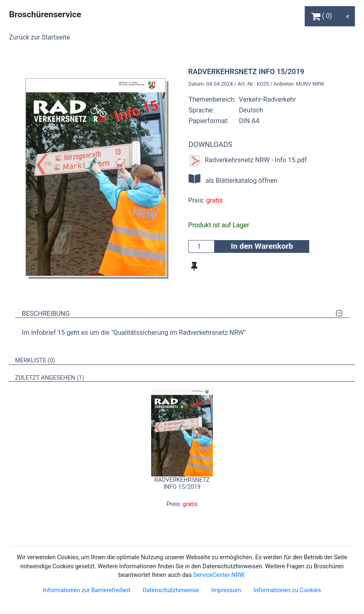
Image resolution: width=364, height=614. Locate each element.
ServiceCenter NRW (218, 575)
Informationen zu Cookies (287, 590)
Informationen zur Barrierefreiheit (86, 590)
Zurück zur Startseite (39, 37)
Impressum (226, 590)
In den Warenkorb (262, 246)
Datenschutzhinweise (170, 590)
